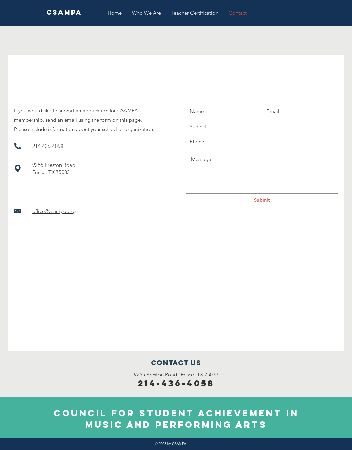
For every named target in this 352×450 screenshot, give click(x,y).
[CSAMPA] (64, 13)
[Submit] (262, 200)
